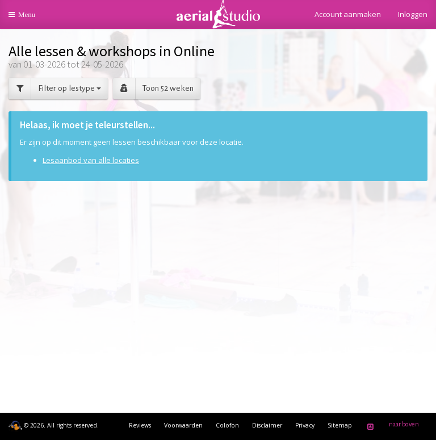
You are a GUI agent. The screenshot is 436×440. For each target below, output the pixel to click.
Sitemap (340, 425)
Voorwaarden (183, 425)
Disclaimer (267, 425)
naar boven (391, 426)
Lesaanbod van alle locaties (91, 160)
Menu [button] (29, 18)
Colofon (227, 425)
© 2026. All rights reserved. (54, 425)
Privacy (305, 425)
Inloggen (412, 14)
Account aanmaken (348, 14)
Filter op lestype (55, 88)
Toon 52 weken (153, 88)
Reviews (140, 425)
